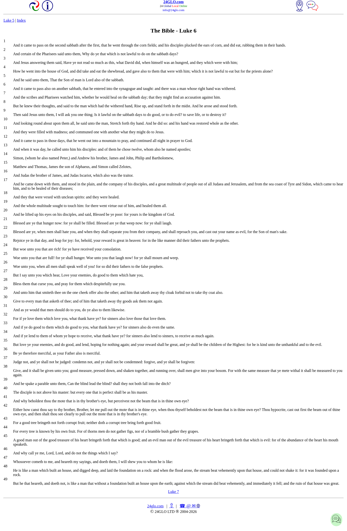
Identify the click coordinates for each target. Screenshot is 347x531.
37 (5, 358)
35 (5, 340)
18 (5, 193)
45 (5, 436)
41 (5, 397)
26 (5, 262)
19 (5, 201)
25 (5, 253)
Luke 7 (173, 492)
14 (5, 154)
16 (5, 171)
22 (5, 227)
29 (5, 288)
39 (5, 379)
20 (5, 210)
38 (5, 366)
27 (5, 271)
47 (5, 457)
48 (5, 466)
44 (5, 427)
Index (21, 20)
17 (5, 180)
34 (5, 331)
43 (5, 418)
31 (5, 305)
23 (5, 236)
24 (5, 245)
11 (5, 128)
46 (5, 449)
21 (5, 219)
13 (5, 145)
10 (5, 119)
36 (5, 349)
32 (5, 314)
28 (5, 279)
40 (5, 388)
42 (5, 405)
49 (5, 479)
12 (5, 136)
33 (5, 323)
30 (5, 297)
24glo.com (155, 506)
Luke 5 (8, 20)
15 (5, 162)
